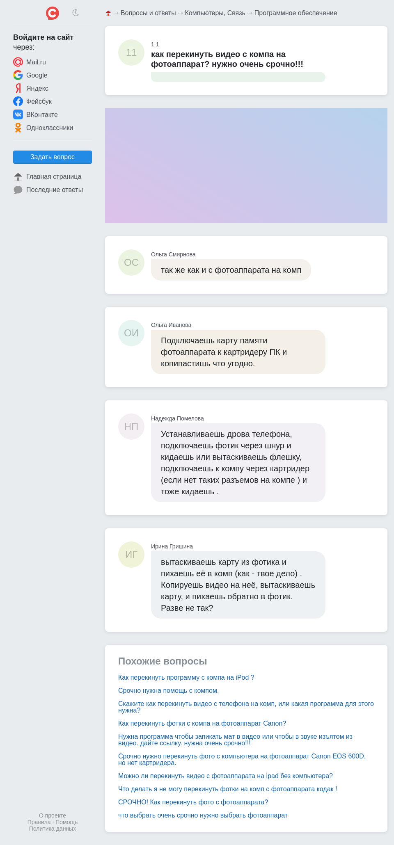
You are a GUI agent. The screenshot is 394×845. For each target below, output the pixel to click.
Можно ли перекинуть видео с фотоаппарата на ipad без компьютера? (225, 775)
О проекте (52, 815)
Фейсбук (32, 101)
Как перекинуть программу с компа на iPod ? (186, 677)
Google (30, 75)
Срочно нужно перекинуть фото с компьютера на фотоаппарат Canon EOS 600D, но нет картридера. (242, 759)
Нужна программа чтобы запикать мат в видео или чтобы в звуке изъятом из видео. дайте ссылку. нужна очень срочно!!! (235, 740)
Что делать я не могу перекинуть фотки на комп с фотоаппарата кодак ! (227, 789)
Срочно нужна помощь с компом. (168, 690)
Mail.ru (29, 62)
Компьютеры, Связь (215, 12)
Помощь (66, 822)
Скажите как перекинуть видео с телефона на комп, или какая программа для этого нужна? (246, 707)
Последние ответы (48, 190)
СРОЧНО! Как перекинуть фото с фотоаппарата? (193, 802)
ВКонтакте (35, 114)
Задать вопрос (52, 156)
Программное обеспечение (295, 12)
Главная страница (47, 177)
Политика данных (52, 828)
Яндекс (30, 88)
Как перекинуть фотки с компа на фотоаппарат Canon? (202, 723)
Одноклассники (43, 127)
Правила (39, 822)
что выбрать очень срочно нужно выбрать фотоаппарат (203, 815)
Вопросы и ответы (148, 12)
